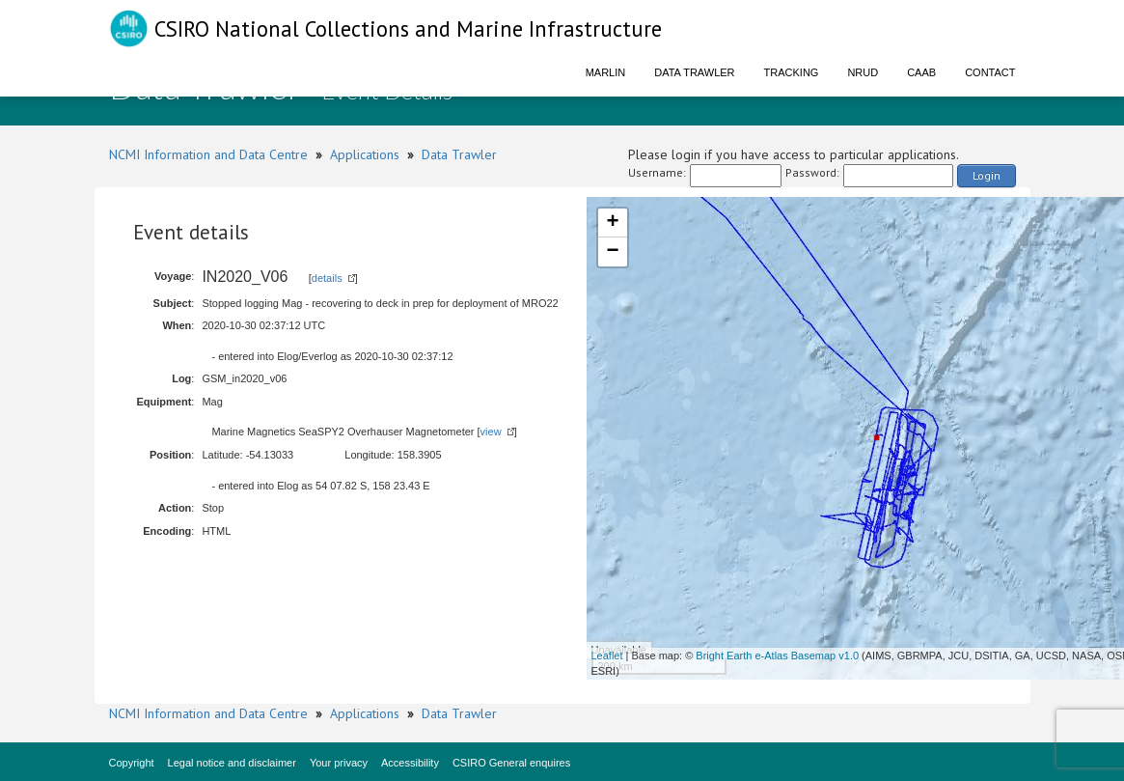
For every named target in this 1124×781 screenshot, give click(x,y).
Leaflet (607, 655)
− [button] (612, 251)
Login (987, 175)
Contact (990, 72)
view (491, 431)
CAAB (921, 72)
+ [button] (612, 223)
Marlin (606, 72)
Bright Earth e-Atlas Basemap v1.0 (777, 655)
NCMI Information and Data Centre (208, 154)
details (327, 278)
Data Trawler (694, 72)
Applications (364, 154)
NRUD (862, 72)
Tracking (791, 72)
